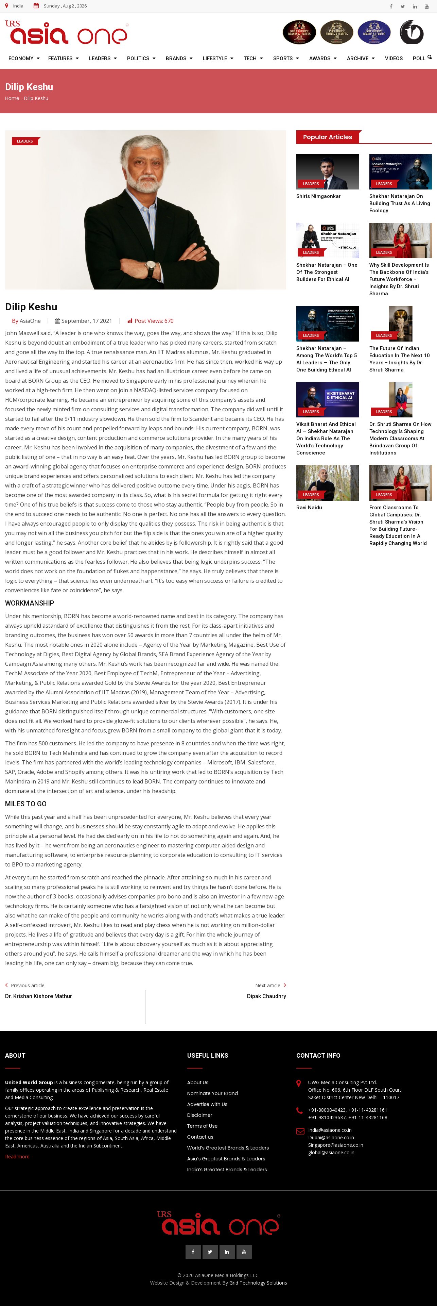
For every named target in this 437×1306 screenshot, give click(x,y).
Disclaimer (199, 1115)
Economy (20, 58)
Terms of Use (202, 1126)
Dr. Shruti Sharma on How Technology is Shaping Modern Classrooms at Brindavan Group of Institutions (400, 438)
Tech (250, 58)
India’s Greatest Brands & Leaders (227, 1169)
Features (60, 58)
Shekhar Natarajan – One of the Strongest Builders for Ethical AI (326, 272)
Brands (176, 58)
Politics (138, 58)
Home (12, 98)
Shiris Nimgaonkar (318, 196)
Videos (394, 58)
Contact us (200, 1137)
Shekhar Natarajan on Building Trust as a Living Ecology (399, 203)
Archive (357, 58)
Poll (419, 58)
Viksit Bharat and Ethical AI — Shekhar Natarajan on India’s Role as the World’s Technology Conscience (326, 438)
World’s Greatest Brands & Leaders (228, 1147)
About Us (197, 1082)
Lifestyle (215, 58)
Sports (283, 58)
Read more (17, 1156)
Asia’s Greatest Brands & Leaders (226, 1158)
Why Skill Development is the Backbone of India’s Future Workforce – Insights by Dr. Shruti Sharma (399, 279)
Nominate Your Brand (212, 1093)
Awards (319, 58)
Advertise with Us (207, 1104)
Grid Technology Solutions (258, 1282)
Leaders (99, 58)
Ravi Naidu (309, 508)
